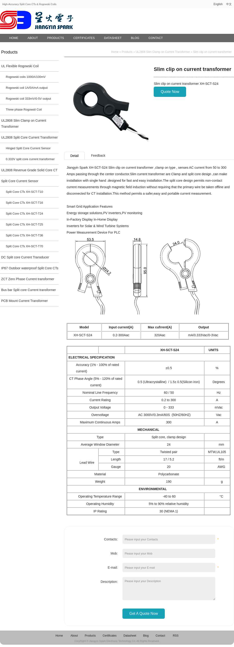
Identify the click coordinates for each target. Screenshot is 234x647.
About (33, 38)
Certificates (84, 38)
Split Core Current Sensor (19, 181)
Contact (156, 38)
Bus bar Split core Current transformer (28, 290)
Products (55, 38)
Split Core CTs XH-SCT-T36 (24, 235)
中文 (229, 4)
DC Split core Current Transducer (25, 257)
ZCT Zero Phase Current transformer (27, 279)
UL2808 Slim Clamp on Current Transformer (23, 123)
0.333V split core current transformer (30, 159)
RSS (176, 635)
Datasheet (113, 38)
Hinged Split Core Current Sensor (28, 148)
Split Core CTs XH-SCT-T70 (24, 246)
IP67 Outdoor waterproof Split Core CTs (29, 268)
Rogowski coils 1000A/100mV (26, 77)
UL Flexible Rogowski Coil (20, 66)
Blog (135, 38)
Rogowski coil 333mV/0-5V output (28, 98)
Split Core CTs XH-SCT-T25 (24, 224)
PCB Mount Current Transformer (24, 301)
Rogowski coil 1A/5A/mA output (27, 87)
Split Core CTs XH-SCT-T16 (24, 202)
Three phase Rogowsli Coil (24, 109)
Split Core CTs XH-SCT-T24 (24, 213)
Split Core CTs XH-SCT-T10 (24, 191)
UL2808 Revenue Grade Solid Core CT (29, 170)
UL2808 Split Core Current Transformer (29, 137)
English (218, 4)
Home (13, 38)
